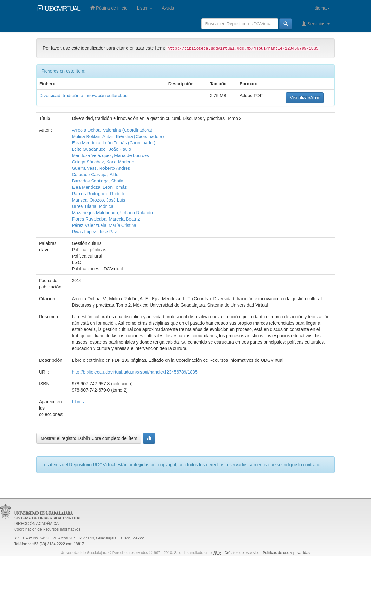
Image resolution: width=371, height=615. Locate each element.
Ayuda (168, 7)
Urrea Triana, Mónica (92, 206)
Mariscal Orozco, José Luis (98, 199)
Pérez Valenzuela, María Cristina (104, 225)
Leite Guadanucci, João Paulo (101, 149)
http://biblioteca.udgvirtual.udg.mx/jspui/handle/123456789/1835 (134, 371)
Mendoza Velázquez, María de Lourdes (110, 155)
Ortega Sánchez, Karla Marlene (103, 161)
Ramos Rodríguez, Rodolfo (98, 193)
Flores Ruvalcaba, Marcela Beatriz (106, 219)
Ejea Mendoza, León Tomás (99, 187)
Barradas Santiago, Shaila (97, 180)
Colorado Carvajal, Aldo (95, 174)
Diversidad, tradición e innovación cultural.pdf (84, 95)
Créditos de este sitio (241, 553)
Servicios (316, 23)
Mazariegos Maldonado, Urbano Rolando (112, 212)
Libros (78, 401)
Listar (144, 7)
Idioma (321, 7)
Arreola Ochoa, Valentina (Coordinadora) (112, 130)
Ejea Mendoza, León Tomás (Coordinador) (113, 142)
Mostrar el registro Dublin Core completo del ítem (89, 438)
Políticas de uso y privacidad (286, 553)
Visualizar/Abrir (305, 97)
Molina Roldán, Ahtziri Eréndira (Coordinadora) (118, 136)
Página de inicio (108, 7)
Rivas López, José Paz (94, 231)
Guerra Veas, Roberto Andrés (101, 168)
